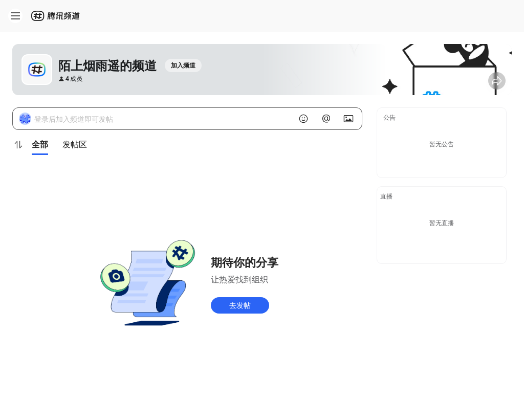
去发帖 (240, 305)
